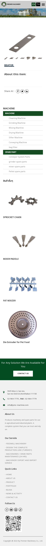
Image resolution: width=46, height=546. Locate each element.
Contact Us (12, 497)
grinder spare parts (18, 161)
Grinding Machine (17, 123)
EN (33, 4)
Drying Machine (16, 132)
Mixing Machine (16, 127)
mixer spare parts (17, 166)
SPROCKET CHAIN (12, 217)
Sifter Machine (15, 137)
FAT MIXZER (9, 300)
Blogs (9, 489)
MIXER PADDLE (11, 259)
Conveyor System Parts (19, 156)
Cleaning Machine (17, 118)
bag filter (13, 147)
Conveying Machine (18, 142)
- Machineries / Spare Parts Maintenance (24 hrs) (18, 455)
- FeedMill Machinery (15, 443)
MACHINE (9, 113)
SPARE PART (10, 152)
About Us (10, 478)
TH (38, 4)
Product (10, 482)
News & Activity (14, 493)
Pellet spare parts (17, 171)
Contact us (23, 373)
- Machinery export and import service (21, 461)
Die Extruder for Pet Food (16, 342)
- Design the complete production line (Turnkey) (18, 449)
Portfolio (11, 486)
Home (9, 474)
